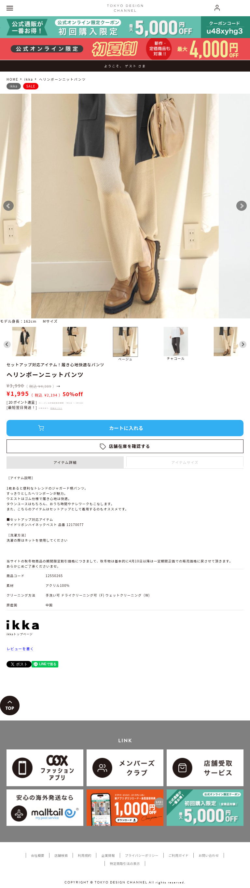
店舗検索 (61, 855)
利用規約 (84, 855)
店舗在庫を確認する (129, 446)
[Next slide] (242, 344)
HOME (13, 79)
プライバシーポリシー (142, 855)
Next (241, 206)
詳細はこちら (56, 408)
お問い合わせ (209, 855)
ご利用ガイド (179, 855)
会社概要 (37, 855)
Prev (8, 206)
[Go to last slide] (7, 344)
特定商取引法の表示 (125, 863)
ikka (28, 79)
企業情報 (108, 855)
